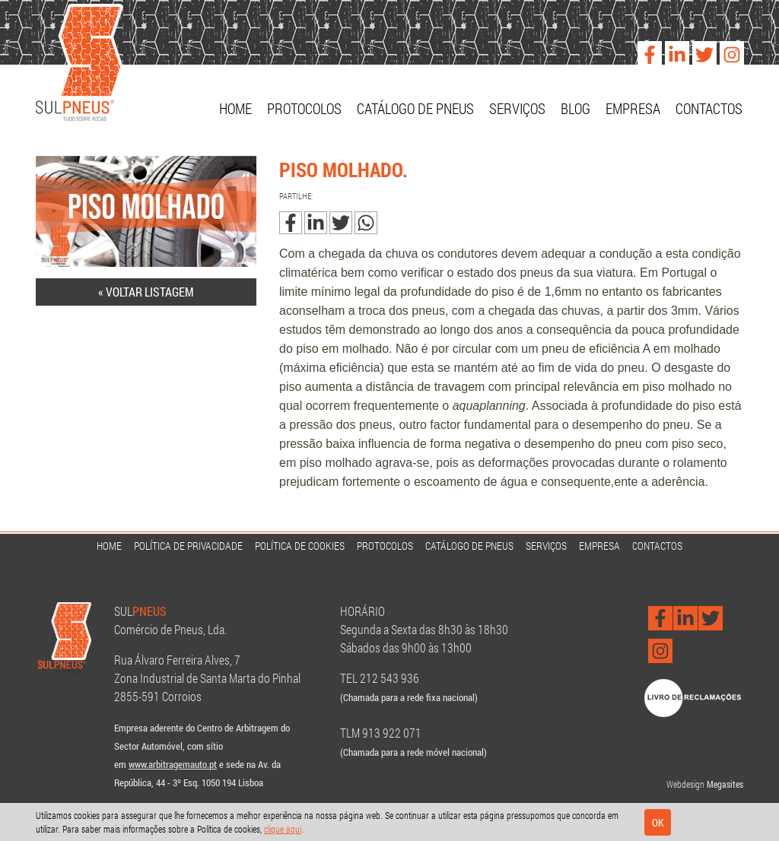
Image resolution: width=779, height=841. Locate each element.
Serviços (517, 108)
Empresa (633, 108)
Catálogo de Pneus (415, 108)
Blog (575, 108)
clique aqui (282, 829)
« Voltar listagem (146, 292)
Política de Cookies (300, 545)
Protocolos (304, 108)
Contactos (709, 108)
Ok (658, 822)
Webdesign (685, 784)
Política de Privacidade (188, 545)
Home (235, 108)
